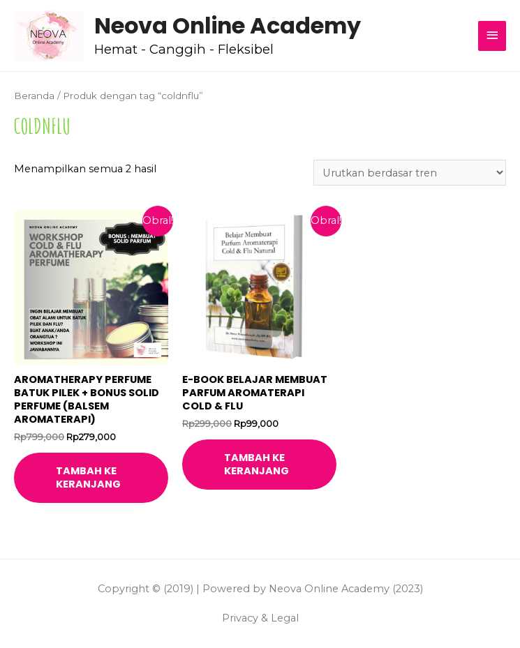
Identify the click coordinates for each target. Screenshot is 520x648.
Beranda (34, 95)
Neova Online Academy (227, 25)
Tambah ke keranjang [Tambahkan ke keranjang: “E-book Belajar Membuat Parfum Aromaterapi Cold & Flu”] (256, 464)
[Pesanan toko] (409, 173)
